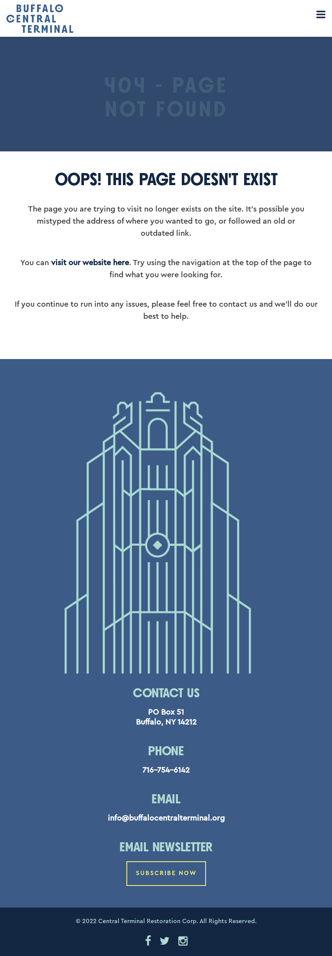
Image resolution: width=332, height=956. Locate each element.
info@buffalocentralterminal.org (166, 818)
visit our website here (90, 262)
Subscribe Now (166, 873)
